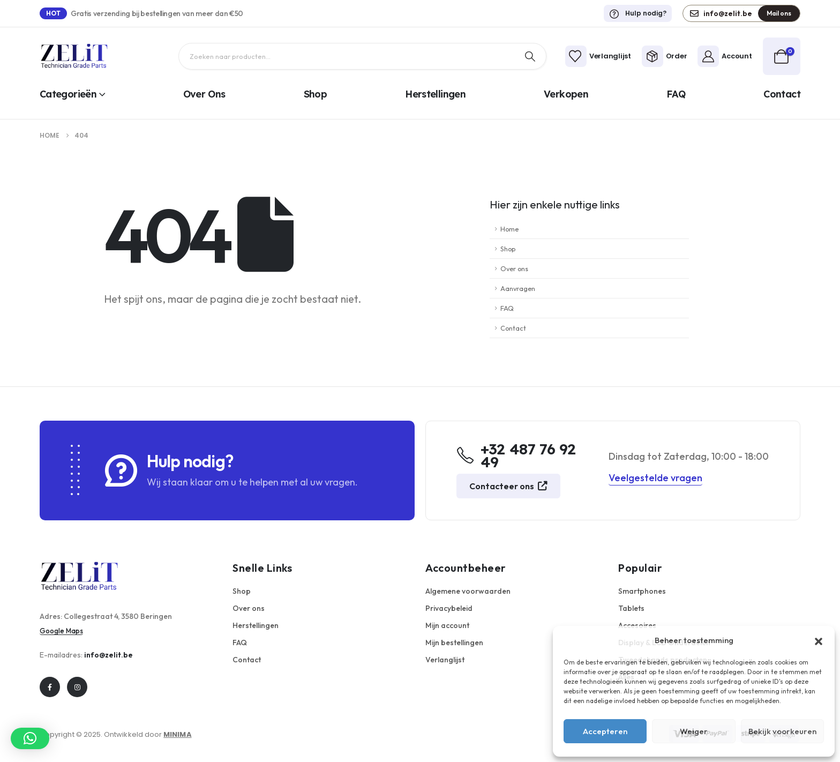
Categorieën (68, 94)
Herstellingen (435, 94)
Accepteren (605, 731)
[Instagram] (77, 687)
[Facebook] (50, 687)
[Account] (725, 56)
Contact (781, 94)
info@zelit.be (108, 655)
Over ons (204, 94)
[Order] (664, 56)
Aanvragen (517, 288)
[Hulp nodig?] (637, 13)
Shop (315, 94)
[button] (818, 640)
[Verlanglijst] (598, 56)
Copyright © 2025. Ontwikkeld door (116, 734)
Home (509, 229)
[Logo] (74, 56)
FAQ (675, 94)
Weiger (694, 731)
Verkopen (566, 94)
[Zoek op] (530, 56)
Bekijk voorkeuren (782, 731)
